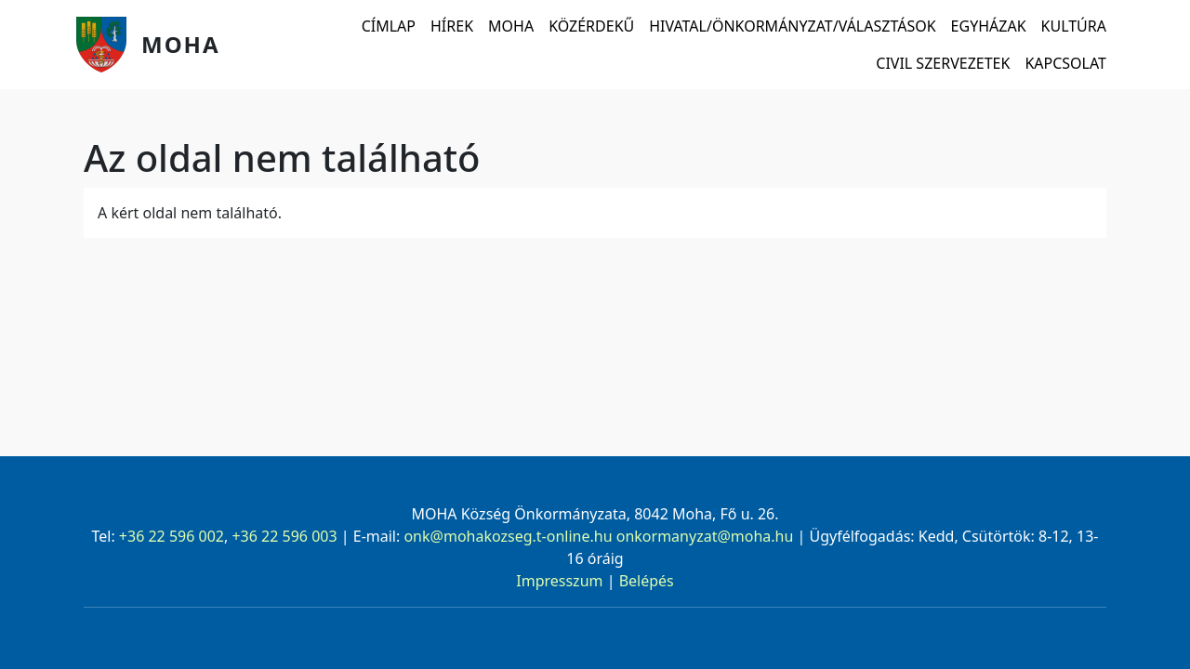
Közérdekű (591, 26)
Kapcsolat (1065, 63)
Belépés (646, 581)
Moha (180, 44)
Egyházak (988, 26)
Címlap (389, 26)
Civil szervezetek (943, 63)
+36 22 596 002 (171, 536)
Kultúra (1073, 26)
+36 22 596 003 (284, 536)
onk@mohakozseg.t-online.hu (507, 536)
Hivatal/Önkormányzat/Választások (792, 26)
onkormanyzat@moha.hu (705, 536)
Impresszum (559, 581)
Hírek (451, 26)
